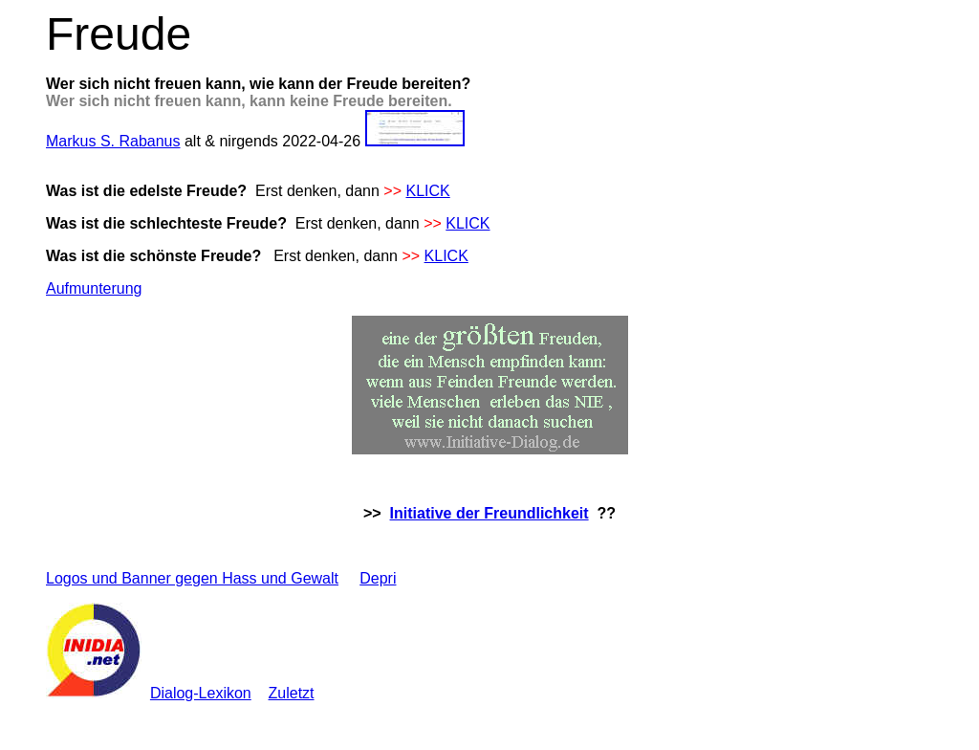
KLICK (427, 191)
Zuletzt (292, 693)
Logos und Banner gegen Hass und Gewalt (192, 578)
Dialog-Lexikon (200, 693)
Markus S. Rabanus (113, 141)
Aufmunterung (94, 288)
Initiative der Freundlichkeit (489, 513)
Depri (377, 578)
